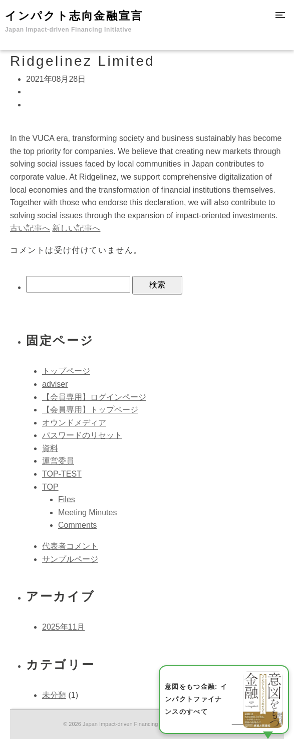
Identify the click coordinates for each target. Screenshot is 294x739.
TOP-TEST (62, 474)
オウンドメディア (74, 422)
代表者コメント (70, 546)
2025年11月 (63, 627)
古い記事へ (30, 228)
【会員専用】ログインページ (94, 397)
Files (66, 499)
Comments (77, 525)
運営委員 (58, 461)
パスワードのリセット (82, 435)
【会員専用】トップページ (90, 409)
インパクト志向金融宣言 (74, 21)
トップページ (66, 371)
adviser (55, 384)
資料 (50, 448)
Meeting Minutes (87, 512)
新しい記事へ (76, 228)
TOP (50, 487)
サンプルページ (70, 559)
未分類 (54, 695)
